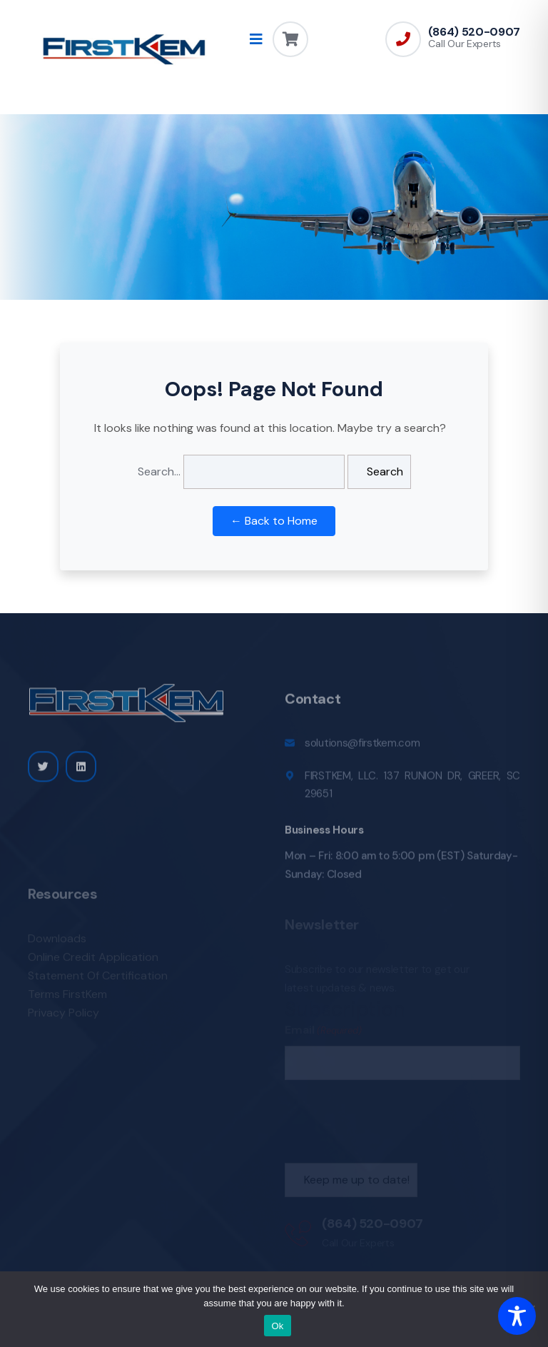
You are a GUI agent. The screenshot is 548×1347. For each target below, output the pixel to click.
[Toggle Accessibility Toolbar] (517, 1316)
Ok (277, 1326)
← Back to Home (274, 520)
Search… (159, 471)
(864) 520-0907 (474, 32)
